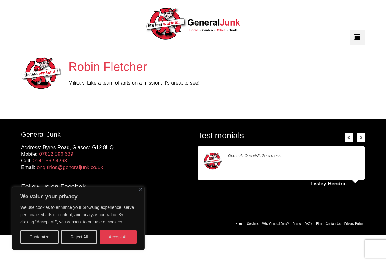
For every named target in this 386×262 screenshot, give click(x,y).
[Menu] (357, 37)
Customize (39, 237)
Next (361, 137)
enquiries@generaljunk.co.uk (70, 167)
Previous (349, 137)
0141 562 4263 (50, 161)
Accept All (118, 237)
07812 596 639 (56, 154)
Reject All (79, 237)
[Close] (140, 189)
